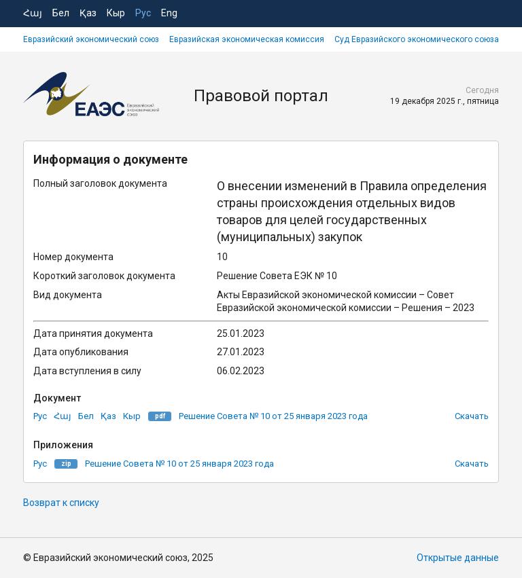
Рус (143, 12)
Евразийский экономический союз (91, 39)
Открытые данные (458, 557)
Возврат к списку (61, 502)
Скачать (472, 416)
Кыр (116, 12)
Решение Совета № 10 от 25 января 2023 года (273, 416)
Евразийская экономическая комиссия (246, 39)
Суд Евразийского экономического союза (416, 39)
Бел (60, 12)
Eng (169, 12)
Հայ (32, 12)
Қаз (88, 12)
